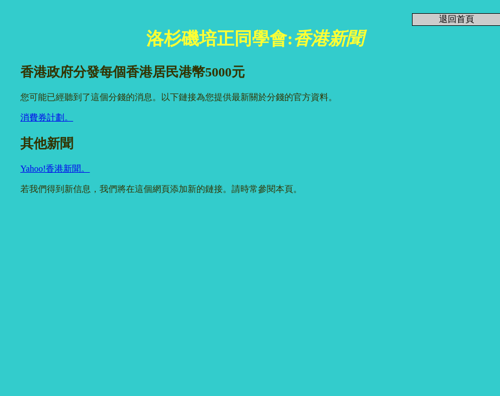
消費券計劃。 (46, 117)
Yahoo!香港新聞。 (55, 168)
